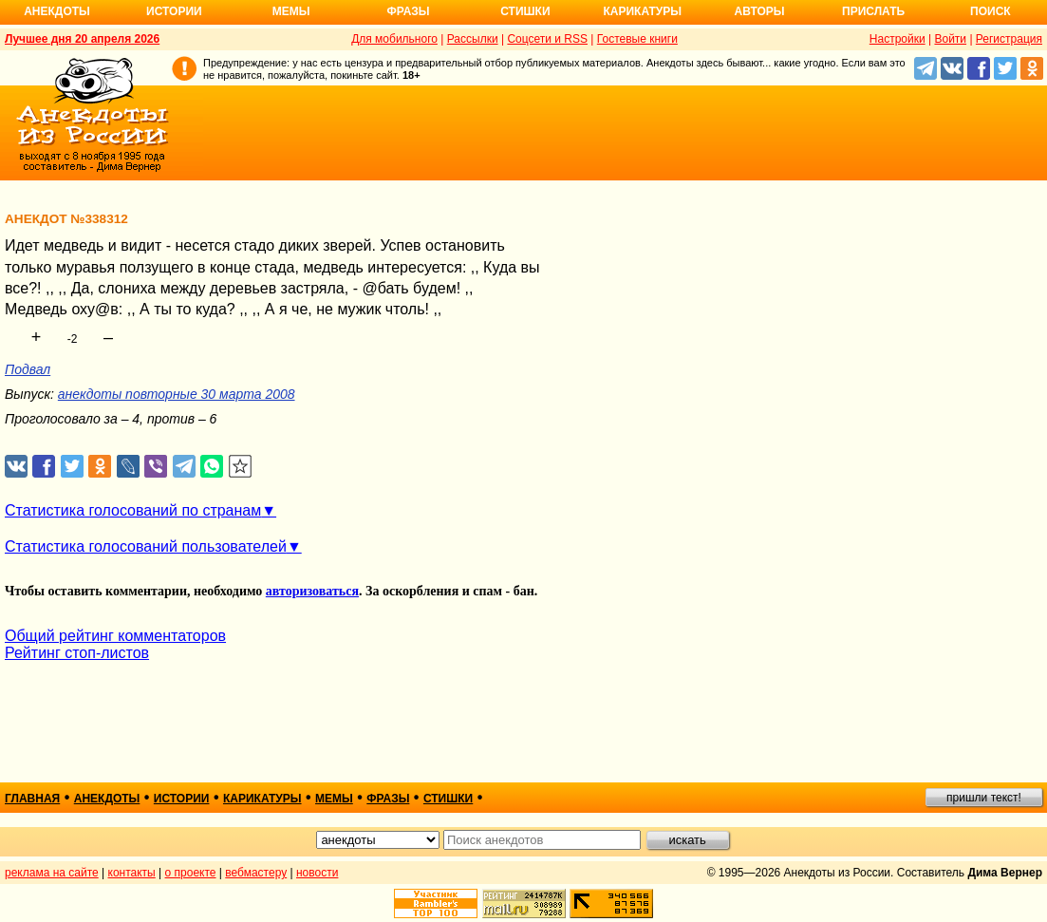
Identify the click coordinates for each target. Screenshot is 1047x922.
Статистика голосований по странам (133, 510)
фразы (387, 798)
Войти (950, 39)
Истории (174, 11)
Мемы (291, 11)
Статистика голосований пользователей (146, 546)
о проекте (190, 872)
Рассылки (472, 39)
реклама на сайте (52, 872)
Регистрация (1009, 39)
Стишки (525, 11)
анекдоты (107, 798)
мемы (334, 798)
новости (317, 872)
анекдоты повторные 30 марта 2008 (176, 394)
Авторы (760, 11)
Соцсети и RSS (547, 39)
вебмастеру (256, 872)
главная (32, 798)
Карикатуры (642, 11)
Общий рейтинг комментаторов (115, 636)
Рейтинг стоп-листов (77, 653)
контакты (132, 872)
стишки (448, 798)
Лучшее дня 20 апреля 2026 (82, 39)
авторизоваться (312, 591)
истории (182, 798)
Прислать (873, 11)
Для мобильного (394, 39)
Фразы (407, 11)
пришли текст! (983, 797)
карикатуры (262, 798)
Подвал (27, 369)
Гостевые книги (637, 39)
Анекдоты (57, 11)
